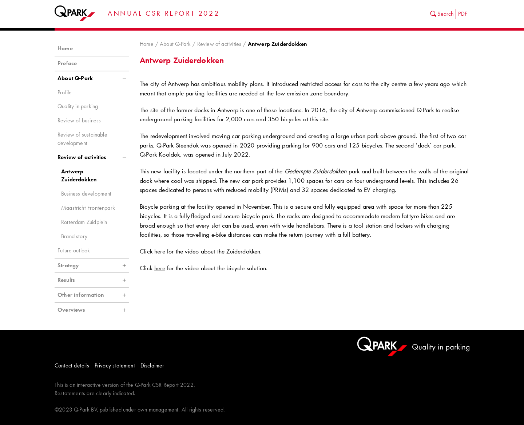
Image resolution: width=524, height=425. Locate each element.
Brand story (74, 236)
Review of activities (219, 43)
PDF (462, 13)
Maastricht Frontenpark (88, 207)
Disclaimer (152, 365)
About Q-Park (175, 43)
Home (147, 43)
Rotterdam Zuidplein (84, 222)
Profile (64, 92)
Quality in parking (77, 106)
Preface (67, 63)
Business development (86, 193)
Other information (93, 295)
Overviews (93, 310)
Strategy (93, 265)
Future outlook (73, 250)
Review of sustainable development (82, 138)
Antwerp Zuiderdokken (79, 175)
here (159, 251)
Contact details (72, 365)
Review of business (79, 120)
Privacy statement (115, 365)
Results (93, 280)
